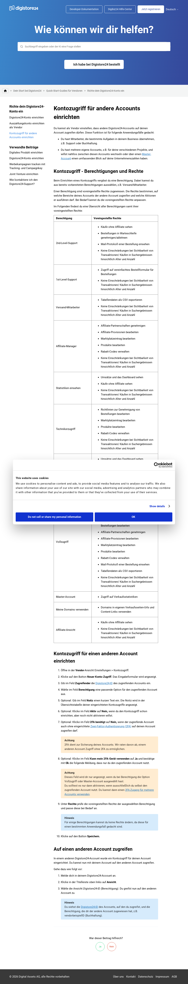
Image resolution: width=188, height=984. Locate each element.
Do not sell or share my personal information (54, 516)
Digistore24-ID (104, 683)
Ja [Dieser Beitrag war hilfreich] (100, 946)
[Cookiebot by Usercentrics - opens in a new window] (156, 465)
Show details (157, 506)
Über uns (118, 976)
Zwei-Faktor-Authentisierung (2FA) (110, 726)
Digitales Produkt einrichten (26, 152)
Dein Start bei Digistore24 (27, 90)
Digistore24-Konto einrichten (26, 117)
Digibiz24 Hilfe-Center (120, 9)
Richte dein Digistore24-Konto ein (105, 90)
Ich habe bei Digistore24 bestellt (96, 64)
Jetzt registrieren (150, 9)
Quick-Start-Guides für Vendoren (64, 90)
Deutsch (172, 9)
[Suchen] (94, 46)
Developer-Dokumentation (84, 9)
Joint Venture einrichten (23, 174)
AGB (174, 976)
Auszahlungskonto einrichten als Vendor (26, 125)
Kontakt (131, 976)
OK (133, 516)
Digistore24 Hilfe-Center (5, 90)
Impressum (162, 976)
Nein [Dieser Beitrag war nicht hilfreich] (111, 946)
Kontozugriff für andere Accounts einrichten (23, 135)
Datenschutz (145, 976)
